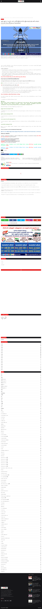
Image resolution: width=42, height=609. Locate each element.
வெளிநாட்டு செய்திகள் (21, 559)
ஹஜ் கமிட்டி (21, 571)
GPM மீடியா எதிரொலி (21, 386)
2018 (21, 357)
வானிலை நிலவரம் (21, 546)
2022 (21, 350)
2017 (21, 359)
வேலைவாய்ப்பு (21, 564)
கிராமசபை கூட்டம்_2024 (21, 466)
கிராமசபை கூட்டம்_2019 (21, 457)
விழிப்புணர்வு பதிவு (21, 553)
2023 (21, 349)
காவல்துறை (21, 453)
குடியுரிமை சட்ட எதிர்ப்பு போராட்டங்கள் (21, 467)
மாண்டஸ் (21, 525)
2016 (21, 361)
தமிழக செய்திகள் (21, 487)
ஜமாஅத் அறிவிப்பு (21, 567)
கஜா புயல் (21, 452)
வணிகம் (21, 543)
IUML (21, 389)
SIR (21, 399)
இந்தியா (21, 424)
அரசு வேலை (21, 417)
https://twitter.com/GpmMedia (9, 139)
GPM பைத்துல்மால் (21, 380)
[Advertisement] (21, 9)
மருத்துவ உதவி (21, 520)
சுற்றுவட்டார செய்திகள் (21, 485)
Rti (21, 396)
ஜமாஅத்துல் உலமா (21, 569)
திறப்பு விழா (21, 492)
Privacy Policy (39, 607)
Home (2, 17)
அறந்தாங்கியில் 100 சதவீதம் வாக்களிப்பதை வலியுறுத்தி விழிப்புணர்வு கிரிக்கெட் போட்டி (36, 596)
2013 (21, 366)
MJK (21, 391)
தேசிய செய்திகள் (21, 494)
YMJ (21, 410)
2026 (21, 344)
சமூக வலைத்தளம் (21, 480)
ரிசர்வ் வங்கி (21, 539)
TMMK (21, 403)
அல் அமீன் (4, 17)
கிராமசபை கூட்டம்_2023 (21, 464)
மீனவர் (21, 532)
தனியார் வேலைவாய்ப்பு (21, 490)
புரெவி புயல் (21, 513)
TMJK (21, 401)
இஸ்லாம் (21, 431)
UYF (21, 406)
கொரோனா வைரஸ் (21, 473)
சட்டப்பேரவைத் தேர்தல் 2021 (21, 474)
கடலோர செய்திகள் (21, 445)
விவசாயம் (21, 552)
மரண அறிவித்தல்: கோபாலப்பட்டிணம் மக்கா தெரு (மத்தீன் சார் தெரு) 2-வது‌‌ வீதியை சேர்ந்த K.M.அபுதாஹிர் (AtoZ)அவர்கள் (37, 578)
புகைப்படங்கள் (21, 511)
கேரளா (21, 469)
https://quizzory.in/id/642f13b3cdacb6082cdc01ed (10, 78)
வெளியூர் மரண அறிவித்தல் (21, 560)
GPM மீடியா (21, 384)
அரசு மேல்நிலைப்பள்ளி (21, 415)
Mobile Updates (21, 393)
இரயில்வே (21, 427)
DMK (21, 377)
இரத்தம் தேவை (21, 425)
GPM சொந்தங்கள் (21, 379)
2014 (21, 364)
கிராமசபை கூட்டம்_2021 (21, 460)
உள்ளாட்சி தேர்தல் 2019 (21, 436)
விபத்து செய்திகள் (21, 548)
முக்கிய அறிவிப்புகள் (21, 534)
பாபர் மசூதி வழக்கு (21, 508)
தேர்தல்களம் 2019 (21, 497)
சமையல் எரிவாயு (21, 481)
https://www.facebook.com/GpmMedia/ (12, 138)
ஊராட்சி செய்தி (21, 441)
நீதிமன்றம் (21, 506)
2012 (21, 367)
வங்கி (21, 541)
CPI (21, 375)
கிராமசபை (21, 455)
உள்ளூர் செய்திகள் (21, 438)
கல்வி (21, 448)
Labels (2, 371)
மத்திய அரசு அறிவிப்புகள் (21, 518)
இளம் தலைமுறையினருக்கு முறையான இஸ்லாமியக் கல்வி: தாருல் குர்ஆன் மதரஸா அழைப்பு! (37, 601)
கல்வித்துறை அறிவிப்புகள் (21, 450)
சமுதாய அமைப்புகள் (21, 478)
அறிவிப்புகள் (21, 420)
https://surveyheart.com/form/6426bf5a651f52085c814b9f (11, 129)
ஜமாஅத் (21, 566)
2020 (21, 354)
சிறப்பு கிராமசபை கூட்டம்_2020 (21, 483)
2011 (21, 369)
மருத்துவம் (21, 522)
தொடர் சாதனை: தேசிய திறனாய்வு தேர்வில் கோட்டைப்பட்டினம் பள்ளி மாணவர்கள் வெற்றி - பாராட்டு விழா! (37, 585)
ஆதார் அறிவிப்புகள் (21, 422)
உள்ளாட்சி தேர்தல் (21, 434)
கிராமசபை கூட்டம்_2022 (21, 462)
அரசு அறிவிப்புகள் (21, 413)
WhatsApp (21, 408)
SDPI (21, 398)
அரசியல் (21, 411)
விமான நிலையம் (21, 550)
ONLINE (21, 394)
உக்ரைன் (21, 432)
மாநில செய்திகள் (21, 527)
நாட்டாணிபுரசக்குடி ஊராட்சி (21, 501)
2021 (21, 352)
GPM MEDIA (3, 24)
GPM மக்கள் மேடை (21, 382)
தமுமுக (21, 488)
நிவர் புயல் (21, 504)
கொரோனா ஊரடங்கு (21, 471)
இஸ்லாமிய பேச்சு (21, 429)
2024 (21, 347)
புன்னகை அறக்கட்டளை (21, 515)
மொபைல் (21, 536)
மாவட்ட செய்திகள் (21, 529)
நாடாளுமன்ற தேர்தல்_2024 (21, 499)
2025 (21, 345)
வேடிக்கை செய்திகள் (21, 562)
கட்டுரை (21, 446)
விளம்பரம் (21, 555)
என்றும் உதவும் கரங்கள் (21, 443)
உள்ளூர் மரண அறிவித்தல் (21, 439)
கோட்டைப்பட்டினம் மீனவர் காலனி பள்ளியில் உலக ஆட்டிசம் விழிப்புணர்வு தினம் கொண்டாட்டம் (37, 591)
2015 (21, 362)
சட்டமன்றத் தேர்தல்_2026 (21, 476)
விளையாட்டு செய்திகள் (21, 557)
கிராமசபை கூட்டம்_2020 (21, 459)
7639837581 (7, 133)
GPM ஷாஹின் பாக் (21, 387)
